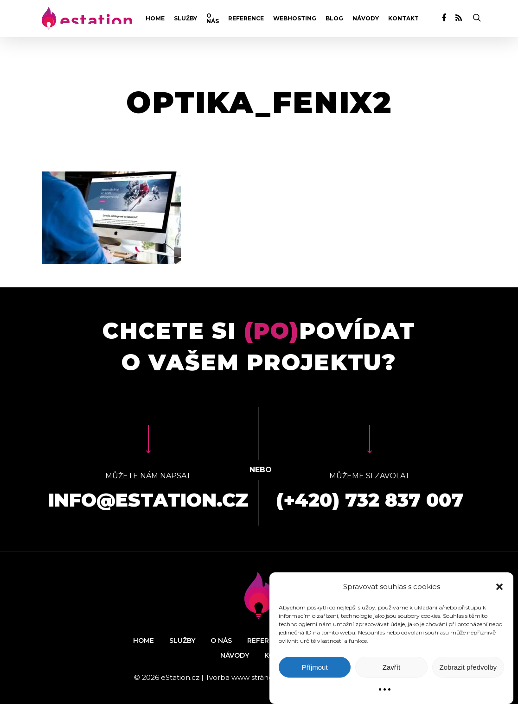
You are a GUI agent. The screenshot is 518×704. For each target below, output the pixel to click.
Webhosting (294, 18)
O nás (212, 18)
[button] (499, 586)
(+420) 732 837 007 (369, 499)
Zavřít (391, 667)
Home (155, 18)
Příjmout (315, 667)
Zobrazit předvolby (468, 667)
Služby (185, 18)
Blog (334, 18)
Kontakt (403, 18)
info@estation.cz (148, 499)
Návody (365, 18)
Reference (246, 18)
